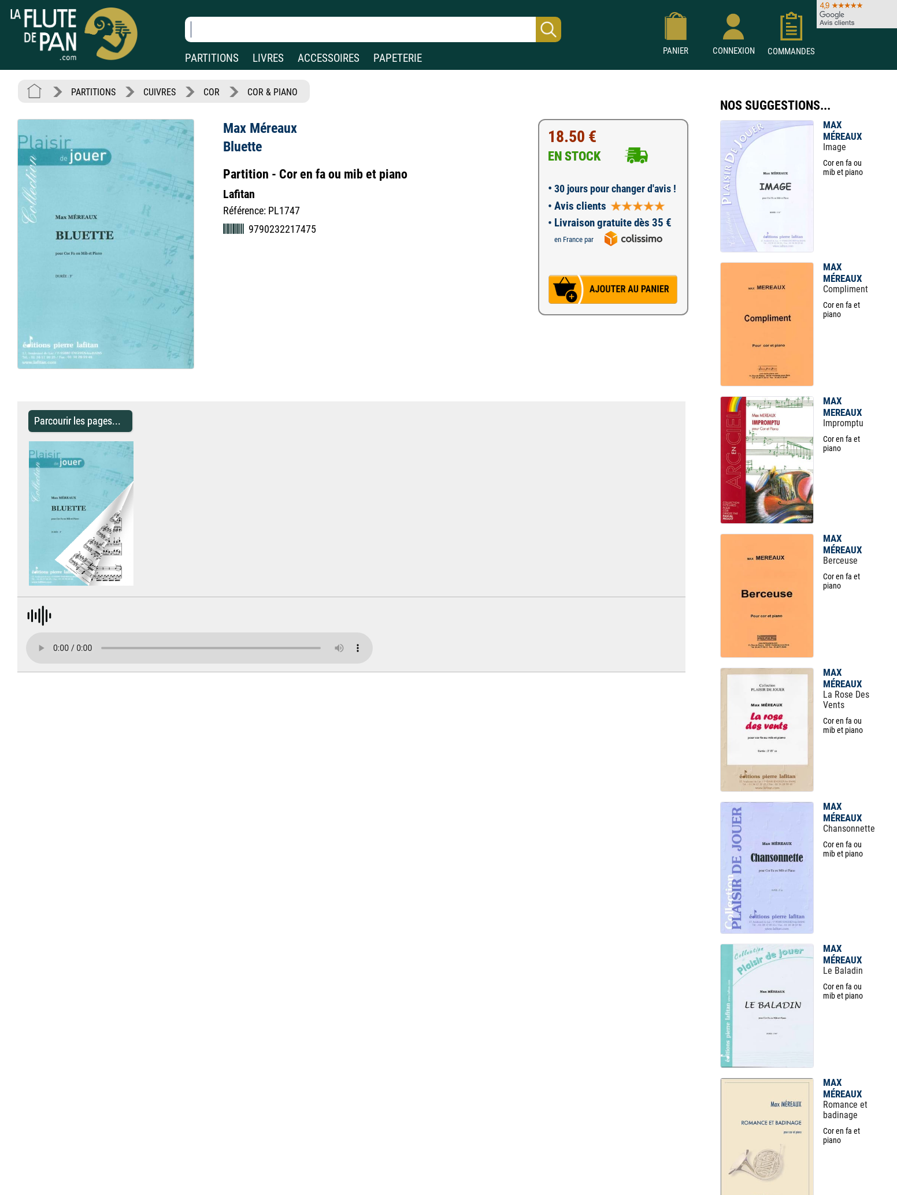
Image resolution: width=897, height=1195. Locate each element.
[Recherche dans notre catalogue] (373, 29)
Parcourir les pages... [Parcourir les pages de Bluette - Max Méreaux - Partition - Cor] (77, 421)
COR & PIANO (272, 92)
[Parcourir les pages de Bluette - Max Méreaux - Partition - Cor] (139, 582)
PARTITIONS (212, 58)
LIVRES (268, 58)
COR (211, 92)
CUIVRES (159, 92)
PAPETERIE (397, 58)
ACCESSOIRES (328, 58)
